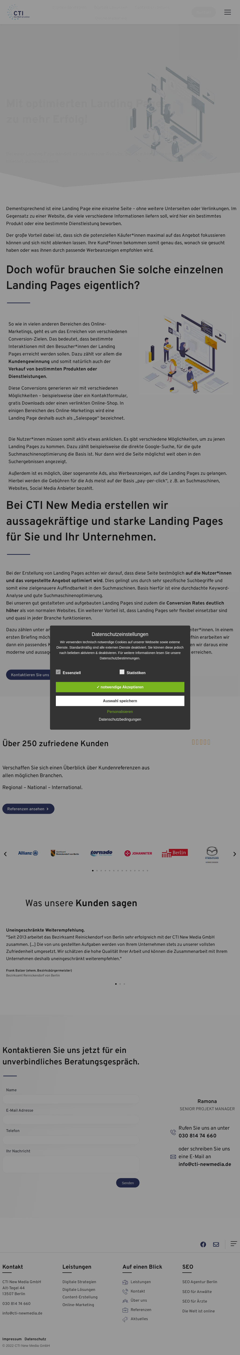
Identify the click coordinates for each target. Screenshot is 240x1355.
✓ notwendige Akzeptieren (120, 687)
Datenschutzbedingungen (120, 719)
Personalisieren (120, 711)
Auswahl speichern (120, 701)
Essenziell (68, 672)
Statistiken (133, 672)
